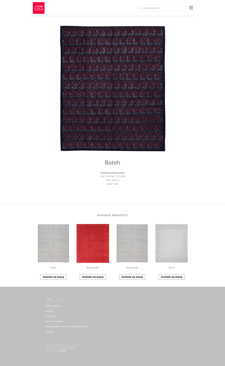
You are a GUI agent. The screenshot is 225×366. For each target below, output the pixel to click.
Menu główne (52, 305)
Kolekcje (50, 311)
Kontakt (49, 331)
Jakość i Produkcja (54, 321)
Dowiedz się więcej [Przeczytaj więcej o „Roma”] (53, 276)
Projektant (51, 316)
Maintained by (55, 350)
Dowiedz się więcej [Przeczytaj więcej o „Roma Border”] (92, 276)
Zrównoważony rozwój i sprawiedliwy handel (67, 326)
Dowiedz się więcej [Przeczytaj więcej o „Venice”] (171, 276)
